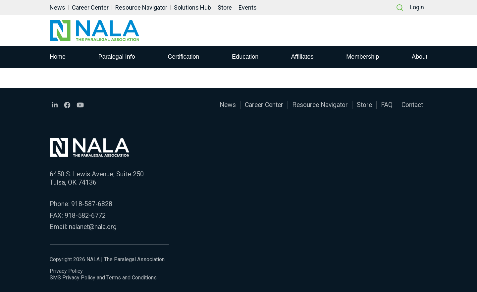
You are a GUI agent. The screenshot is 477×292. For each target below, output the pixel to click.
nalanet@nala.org (94, 226)
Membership (362, 56)
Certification (183, 56)
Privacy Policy (66, 270)
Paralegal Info (116, 56)
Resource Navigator (141, 7)
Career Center (90, 7)
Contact (411, 105)
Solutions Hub (192, 7)
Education (245, 56)
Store (225, 7)
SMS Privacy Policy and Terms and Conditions (103, 277)
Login (417, 7)
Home (58, 56)
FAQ (385, 105)
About (419, 56)
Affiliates (302, 56)
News (57, 7)
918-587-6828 (91, 203)
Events (247, 7)
